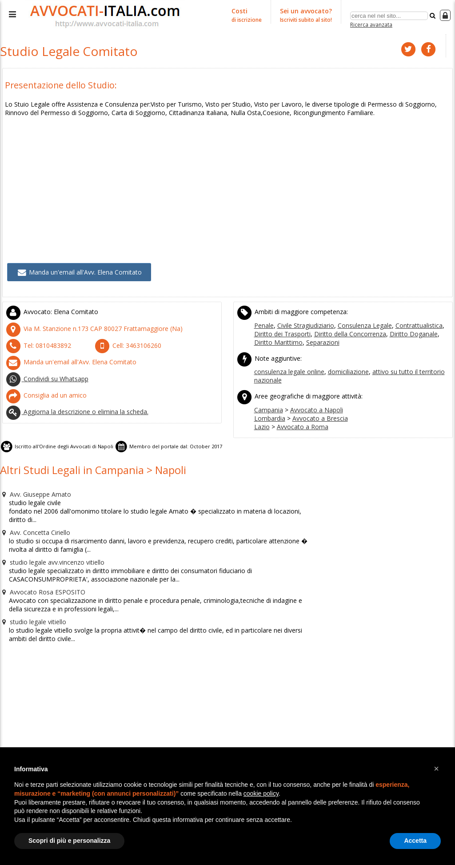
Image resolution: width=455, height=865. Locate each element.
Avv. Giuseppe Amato (33, 477)
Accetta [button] (415, 840)
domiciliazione (343, 362)
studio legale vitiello (31, 591)
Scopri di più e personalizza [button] (69, 840)
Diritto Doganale (382, 326)
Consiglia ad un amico (42, 383)
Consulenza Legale (359, 318)
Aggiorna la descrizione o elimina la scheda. (72, 398)
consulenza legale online (288, 362)
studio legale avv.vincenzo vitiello (49, 534)
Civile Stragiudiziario (303, 318)
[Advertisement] (227, 173)
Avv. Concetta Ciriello (32, 506)
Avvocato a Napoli (312, 398)
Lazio (261, 414)
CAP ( (85, 321)
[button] (436, 768)
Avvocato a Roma (298, 414)
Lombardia (268, 406)
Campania (268, 398)
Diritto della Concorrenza (324, 326)
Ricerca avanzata (371, 23)
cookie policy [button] (261, 793)
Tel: (34, 336)
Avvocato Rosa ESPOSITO (38, 562)
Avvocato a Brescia (314, 406)
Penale (263, 318)
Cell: (124, 336)
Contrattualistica (409, 318)
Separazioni (298, 334)
